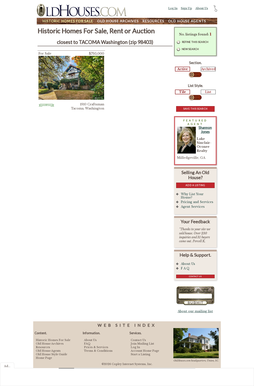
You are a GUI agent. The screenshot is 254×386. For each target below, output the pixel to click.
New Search (190, 49)
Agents (187, 21)
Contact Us (195, 276)
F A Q (185, 268)
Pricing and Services (197, 202)
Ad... (7, 366)
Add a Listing (195, 185)
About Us (201, 8)
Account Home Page (145, 350)
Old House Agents (48, 350)
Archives (118, 21)
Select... (195, 74)
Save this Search (195, 108)
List (208, 92)
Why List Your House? (192, 196)
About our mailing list (195, 311)
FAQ (87, 343)
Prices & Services (96, 347)
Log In (172, 8)
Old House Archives (50, 343)
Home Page (44, 358)
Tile (182, 92)
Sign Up (186, 8)
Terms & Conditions (98, 350)
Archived (208, 69)
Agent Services (193, 206)
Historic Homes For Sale (53, 340)
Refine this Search (195, 41)
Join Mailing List (142, 343)
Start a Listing (140, 354)
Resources (153, 21)
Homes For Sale (67, 21)
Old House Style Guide (51, 354)
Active (182, 69)
